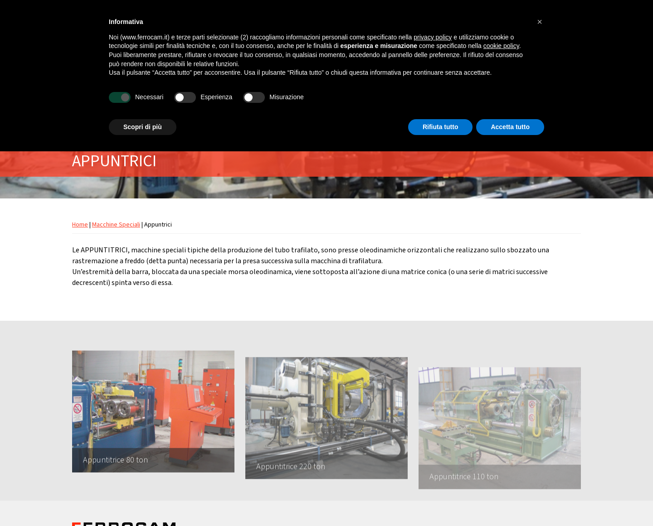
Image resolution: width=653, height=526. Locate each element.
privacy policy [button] (433, 37)
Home (80, 224)
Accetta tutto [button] (510, 126)
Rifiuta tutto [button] (440, 126)
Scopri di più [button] (142, 126)
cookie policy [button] (501, 45)
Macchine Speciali (116, 224)
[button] (539, 21)
